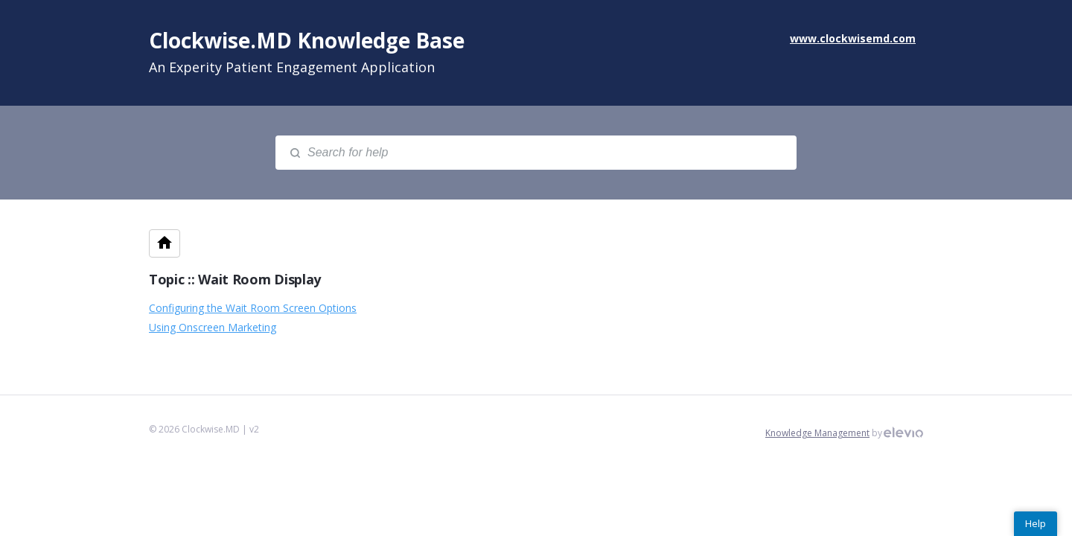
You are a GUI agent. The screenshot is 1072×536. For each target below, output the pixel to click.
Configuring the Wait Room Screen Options (253, 308)
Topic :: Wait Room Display (235, 279)
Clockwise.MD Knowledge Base (307, 40)
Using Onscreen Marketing (212, 327)
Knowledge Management (817, 433)
